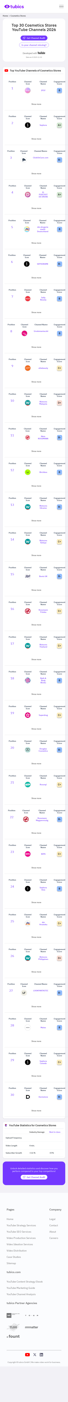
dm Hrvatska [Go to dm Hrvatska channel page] (43, 923)
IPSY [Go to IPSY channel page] (43, 90)
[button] (61, 6)
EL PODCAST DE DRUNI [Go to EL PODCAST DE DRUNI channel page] (43, 194)
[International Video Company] (15, 1315)
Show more (36, 104)
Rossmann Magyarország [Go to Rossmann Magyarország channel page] (42, 819)
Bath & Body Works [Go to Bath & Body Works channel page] (43, 680)
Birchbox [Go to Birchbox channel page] (43, 472)
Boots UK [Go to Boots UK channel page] (43, 576)
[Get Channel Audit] (34, 1177)
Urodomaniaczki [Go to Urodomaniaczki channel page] (41, 331)
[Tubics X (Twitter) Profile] (34, 1354)
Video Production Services (21, 1238)
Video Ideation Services (20, 1244)
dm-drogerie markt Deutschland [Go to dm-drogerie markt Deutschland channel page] (42, 229)
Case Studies (14, 1257)
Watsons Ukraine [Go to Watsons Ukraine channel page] (43, 507)
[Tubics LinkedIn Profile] (41, 1354)
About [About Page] (52, 1231)
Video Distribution (17, 1250)
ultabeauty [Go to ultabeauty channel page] (43, 368)
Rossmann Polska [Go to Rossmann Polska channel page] (43, 611)
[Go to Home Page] (14, 6)
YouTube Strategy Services (21, 1225)
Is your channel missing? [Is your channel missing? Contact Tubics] (34, 45)
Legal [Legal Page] (52, 1219)
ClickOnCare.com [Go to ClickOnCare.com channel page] (40, 157)
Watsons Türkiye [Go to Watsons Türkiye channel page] (43, 541)
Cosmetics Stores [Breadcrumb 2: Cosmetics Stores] (18, 16)
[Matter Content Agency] (33, 1327)
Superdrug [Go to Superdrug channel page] (43, 715)
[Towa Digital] (33, 1315)
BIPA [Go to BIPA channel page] (43, 854)
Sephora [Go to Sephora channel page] (43, 125)
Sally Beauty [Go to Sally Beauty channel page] (43, 298)
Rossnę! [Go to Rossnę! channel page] (43, 784)
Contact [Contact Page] (53, 1225)
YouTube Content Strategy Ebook (25, 1281)
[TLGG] (15, 1327)
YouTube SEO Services (19, 1231)
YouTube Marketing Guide (21, 1288)
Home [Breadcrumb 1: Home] (5, 16)
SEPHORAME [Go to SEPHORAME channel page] (42, 264)
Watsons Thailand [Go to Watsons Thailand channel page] (43, 645)
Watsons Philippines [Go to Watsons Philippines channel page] (43, 958)
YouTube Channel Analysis (21, 1294)
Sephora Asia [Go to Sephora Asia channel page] (43, 888)
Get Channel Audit (34, 38)
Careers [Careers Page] (53, 1238)
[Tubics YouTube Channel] (27, 1354)
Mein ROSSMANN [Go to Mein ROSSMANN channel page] (43, 437)
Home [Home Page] (10, 1219)
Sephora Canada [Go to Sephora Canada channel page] (43, 1062)
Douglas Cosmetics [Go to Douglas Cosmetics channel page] (43, 750)
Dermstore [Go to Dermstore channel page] (43, 1097)
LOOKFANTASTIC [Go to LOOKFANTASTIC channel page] (40, 990)
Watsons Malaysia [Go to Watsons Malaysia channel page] (43, 402)
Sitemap (11, 1263)
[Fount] (15, 1336)
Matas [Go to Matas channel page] (43, 1027)
